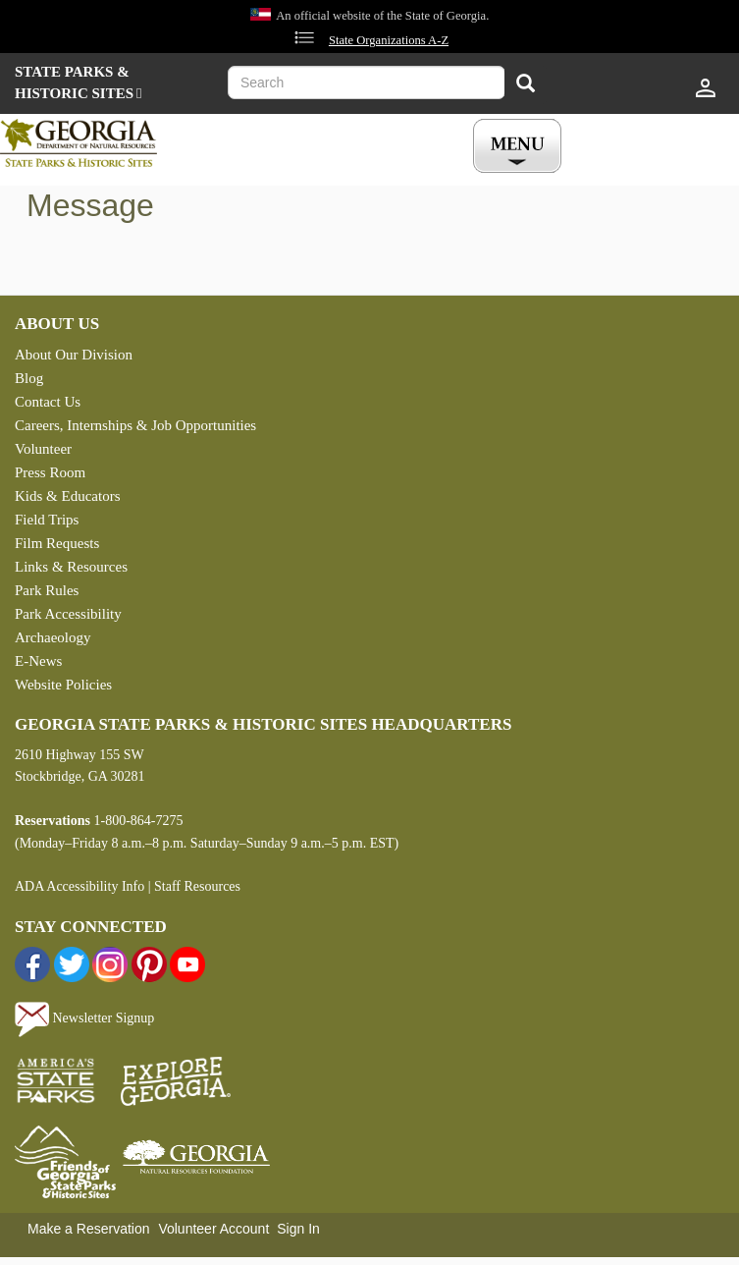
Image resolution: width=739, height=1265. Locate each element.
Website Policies (63, 684)
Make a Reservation (88, 1229)
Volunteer (43, 449)
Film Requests (57, 543)
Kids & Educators (67, 496)
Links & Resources (71, 567)
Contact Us (47, 402)
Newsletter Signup (84, 1018)
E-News (38, 661)
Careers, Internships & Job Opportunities (135, 425)
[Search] (525, 85)
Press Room (50, 472)
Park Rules (47, 590)
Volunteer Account (213, 1229)
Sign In (298, 1229)
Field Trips (47, 519)
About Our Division (73, 354)
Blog (29, 378)
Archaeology (52, 637)
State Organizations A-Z (389, 40)
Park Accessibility (68, 614)
